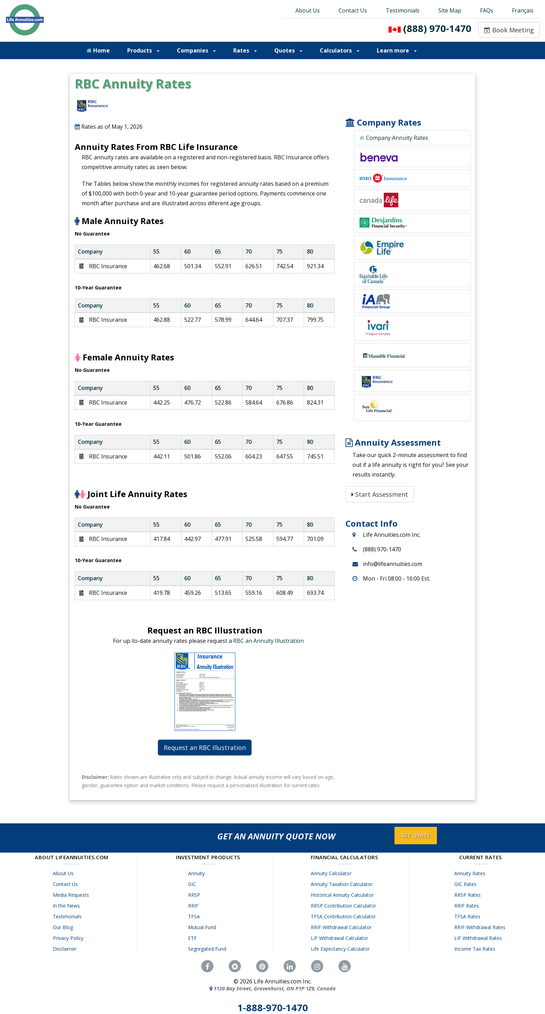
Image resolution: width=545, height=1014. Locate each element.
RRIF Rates (467, 905)
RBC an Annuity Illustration (268, 641)
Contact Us (353, 10)
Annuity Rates (470, 873)
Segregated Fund (208, 948)
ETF (193, 938)
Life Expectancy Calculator (341, 948)
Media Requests (72, 895)
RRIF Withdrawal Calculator (342, 927)
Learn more (397, 50)
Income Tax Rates (475, 948)
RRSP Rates (468, 895)
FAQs (486, 10)
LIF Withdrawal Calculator (340, 938)
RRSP (195, 895)
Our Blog (64, 927)
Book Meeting (509, 30)
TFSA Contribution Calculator (344, 916)
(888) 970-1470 (437, 28)
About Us (307, 10)
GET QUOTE (415, 835)
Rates (245, 50)
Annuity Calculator (332, 873)
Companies (196, 50)
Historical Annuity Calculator (343, 895)
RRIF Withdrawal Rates (480, 927)
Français (523, 10)
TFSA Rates (468, 916)
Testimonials (403, 10)
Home (98, 50)
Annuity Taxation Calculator (343, 884)
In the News (67, 905)
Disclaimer (66, 948)
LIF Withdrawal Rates (479, 938)
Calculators (339, 50)
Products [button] (143, 50)
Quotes (288, 50)
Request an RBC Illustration (205, 747)
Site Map (449, 10)
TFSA (195, 916)
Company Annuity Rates (397, 138)
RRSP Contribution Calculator (344, 905)
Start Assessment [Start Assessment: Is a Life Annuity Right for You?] (379, 494)
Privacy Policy (69, 938)
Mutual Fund (203, 927)
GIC (193, 884)
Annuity (197, 873)
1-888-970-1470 (272, 1007)
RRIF (194, 905)
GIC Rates (466, 884)
